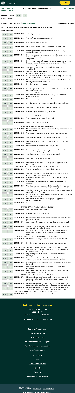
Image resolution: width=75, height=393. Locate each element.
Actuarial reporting (37, 337)
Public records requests (37, 364)
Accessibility (37, 355)
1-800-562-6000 (37, 312)
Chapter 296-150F (7, 10)
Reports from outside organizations (37, 346)
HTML (18, 15)
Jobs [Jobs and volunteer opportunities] (37, 359)
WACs (3, 8)
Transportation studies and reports (37, 342)
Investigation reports (37, 350)
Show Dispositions (29, 23)
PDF (25, 15)
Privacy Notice (48, 389)
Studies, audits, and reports (37, 329)
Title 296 (10, 8)
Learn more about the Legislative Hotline (37, 319)
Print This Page (68, 8)
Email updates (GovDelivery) (37, 376)
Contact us (37, 372)
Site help (37, 368)
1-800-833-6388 (45, 314)
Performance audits (37, 333)
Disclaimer (37, 389)
